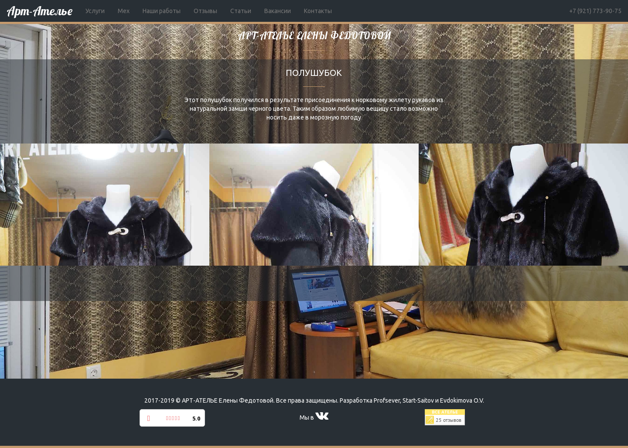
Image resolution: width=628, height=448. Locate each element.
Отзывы (205, 10)
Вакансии (277, 10)
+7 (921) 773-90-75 (595, 10)
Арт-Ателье (39, 10)
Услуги (95, 10)
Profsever (387, 400)
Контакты (318, 10)
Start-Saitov (418, 400)
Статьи (240, 10)
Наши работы (162, 10)
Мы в (314, 417)
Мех (124, 10)
